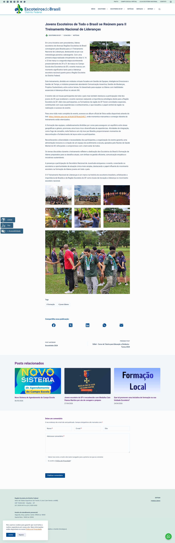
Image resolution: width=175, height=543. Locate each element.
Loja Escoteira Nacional (148, 1)
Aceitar (10, 535)
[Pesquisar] (159, 9)
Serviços (141, 9)
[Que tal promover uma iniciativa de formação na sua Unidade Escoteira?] (137, 381)
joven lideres (63, 304)
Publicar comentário (55, 475)
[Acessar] (171, 2)
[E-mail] (21, 2)
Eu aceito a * (59, 461)
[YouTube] (14, 2)
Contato (163, 1)
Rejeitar (21, 535)
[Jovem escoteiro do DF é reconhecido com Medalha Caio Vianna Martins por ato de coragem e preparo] (87, 381)
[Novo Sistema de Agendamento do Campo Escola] (38, 381)
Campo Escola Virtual (129, 1)
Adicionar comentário (55, 436)
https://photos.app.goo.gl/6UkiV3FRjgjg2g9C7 (67, 117)
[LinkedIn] (18, 2)
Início (93, 9)
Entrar (152, 9)
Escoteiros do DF (118, 9)
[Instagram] (11, 2)
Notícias (130, 9)
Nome (50, 428)
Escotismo (103, 9)
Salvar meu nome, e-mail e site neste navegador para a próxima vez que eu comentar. (75, 457)
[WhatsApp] (24, 2)
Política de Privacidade (34, 529)
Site (106, 428)
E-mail (79, 428)
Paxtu (116, 1)
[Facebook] (4, 2)
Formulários (155, 501)
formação (50, 304)
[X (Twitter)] (7, 2)
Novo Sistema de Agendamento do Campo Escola (35, 397)
